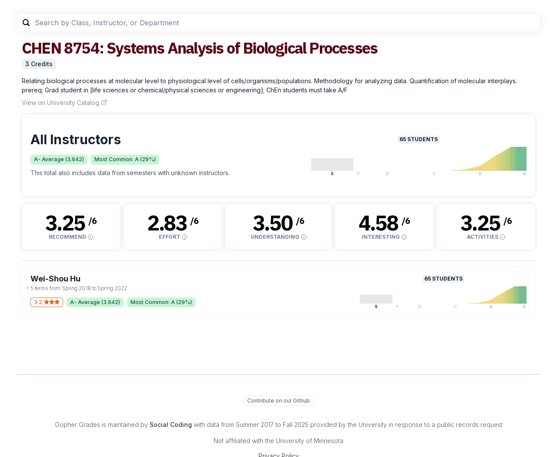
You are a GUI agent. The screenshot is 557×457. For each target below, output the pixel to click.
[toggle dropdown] (27, 288)
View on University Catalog (64, 102)
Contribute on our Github (278, 400)
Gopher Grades (77, 424)
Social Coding (171, 424)
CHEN (41, 47)
